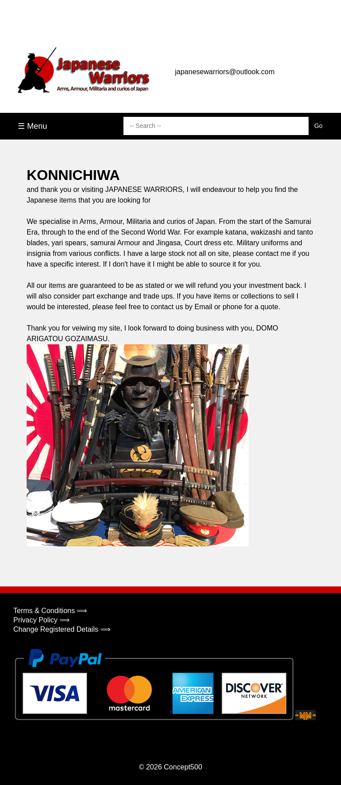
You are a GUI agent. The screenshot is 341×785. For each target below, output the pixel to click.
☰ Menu (32, 126)
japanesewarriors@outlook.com (224, 72)
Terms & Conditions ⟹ (50, 610)
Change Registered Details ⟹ (62, 629)
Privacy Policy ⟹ (41, 620)
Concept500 (183, 767)
